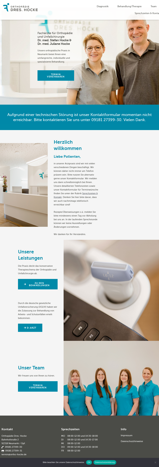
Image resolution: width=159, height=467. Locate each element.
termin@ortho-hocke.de (14, 454)
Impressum (126, 435)
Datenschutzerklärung (105, 462)
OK (89, 462)
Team (154, 6)
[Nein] (155, 462)
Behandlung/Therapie (129, 6)
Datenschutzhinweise (132, 441)
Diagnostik (102, 6)
